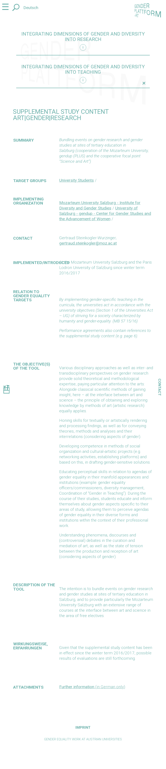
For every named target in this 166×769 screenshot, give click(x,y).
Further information (76, 686)
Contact (160, 387)
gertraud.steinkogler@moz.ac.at (88, 243)
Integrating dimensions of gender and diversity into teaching (83, 69)
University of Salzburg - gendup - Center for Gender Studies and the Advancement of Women (105, 213)
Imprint (83, 727)
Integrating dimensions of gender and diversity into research (83, 36)
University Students (76, 180)
